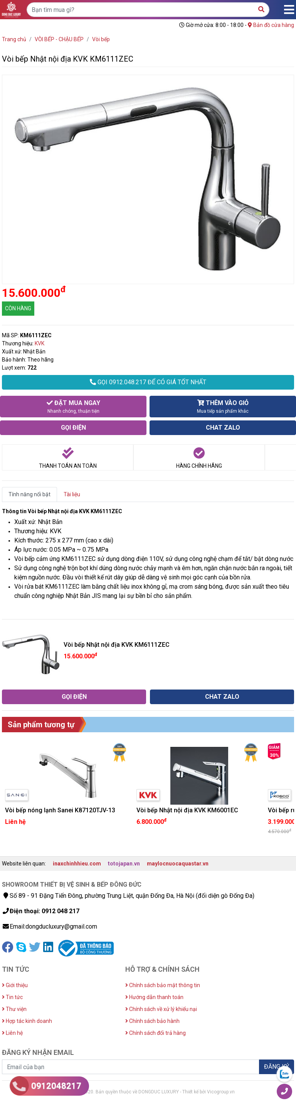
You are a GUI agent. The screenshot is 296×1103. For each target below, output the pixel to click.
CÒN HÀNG (18, 308)
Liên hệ (12, 1033)
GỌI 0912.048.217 (148, 382)
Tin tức (12, 997)
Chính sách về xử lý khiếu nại (161, 1009)
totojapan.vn (124, 863)
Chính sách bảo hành (152, 1021)
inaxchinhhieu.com (77, 863)
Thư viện (14, 1009)
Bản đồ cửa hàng (271, 25)
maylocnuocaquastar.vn (178, 863)
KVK (39, 343)
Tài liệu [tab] (72, 494)
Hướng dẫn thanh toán (154, 997)
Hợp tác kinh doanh (27, 1021)
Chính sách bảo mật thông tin (162, 985)
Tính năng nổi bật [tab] (29, 494)
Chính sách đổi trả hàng (155, 1033)
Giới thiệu (15, 985)
